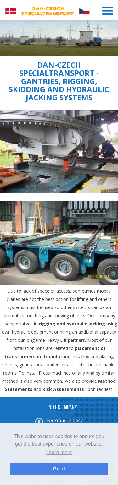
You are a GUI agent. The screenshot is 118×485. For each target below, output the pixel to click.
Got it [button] (59, 468)
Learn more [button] (59, 452)
